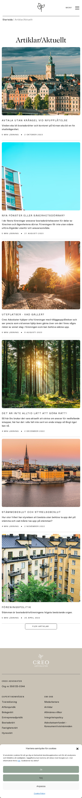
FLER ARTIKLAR (40, 626)
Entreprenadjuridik (12, 717)
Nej (41, 778)
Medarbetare (51, 702)
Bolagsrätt (7, 712)
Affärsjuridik (8, 707)
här (19, 761)
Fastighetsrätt (10, 728)
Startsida (8, 20)
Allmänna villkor (53, 712)
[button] (77, 748)
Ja (41, 769)
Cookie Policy (39, 793)
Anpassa (41, 786)
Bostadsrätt (8, 723)
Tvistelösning (9, 702)
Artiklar (48, 707)
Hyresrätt (7, 733)
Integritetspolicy (53, 717)
